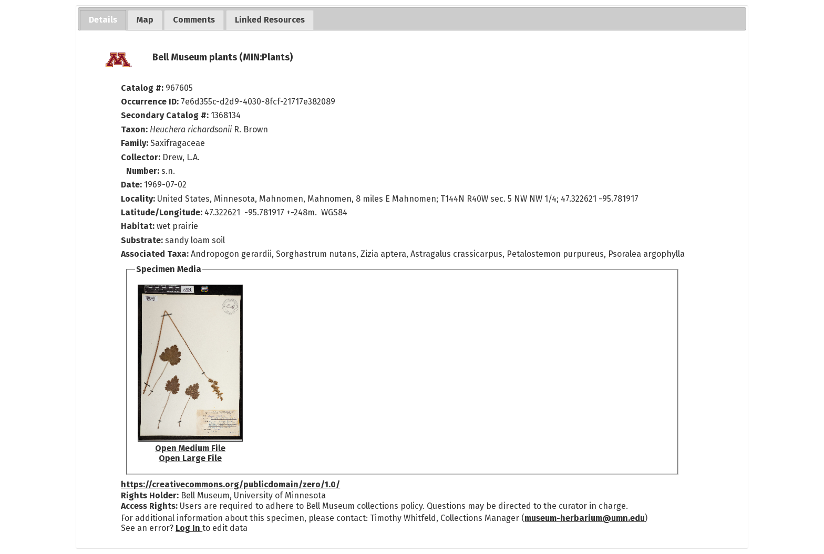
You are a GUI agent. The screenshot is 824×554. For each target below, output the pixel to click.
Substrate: (143, 240)
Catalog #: (143, 88)
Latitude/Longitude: (161, 212)
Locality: (138, 199)
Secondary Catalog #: (165, 115)
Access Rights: (149, 506)
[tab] (103, 20)
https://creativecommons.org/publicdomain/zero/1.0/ (230, 484)
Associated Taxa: (156, 254)
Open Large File (190, 458)
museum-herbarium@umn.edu (584, 518)
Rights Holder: (150, 495)
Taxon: (134, 129)
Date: (131, 185)
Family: (134, 143)
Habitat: (139, 226)
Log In (189, 528)
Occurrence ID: (151, 102)
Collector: (141, 157)
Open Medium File (190, 448)
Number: (143, 171)
